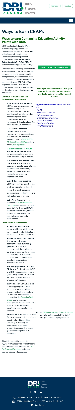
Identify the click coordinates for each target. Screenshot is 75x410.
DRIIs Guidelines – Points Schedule (58, 312)
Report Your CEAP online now (54, 67)
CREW (24, 142)
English (68, 6)
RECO (29, 139)
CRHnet (16, 142)
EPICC (10, 142)
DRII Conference (17, 149)
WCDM (29, 149)
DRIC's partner (18, 145)
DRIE (24, 139)
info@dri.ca (39, 405)
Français (54, 6)
